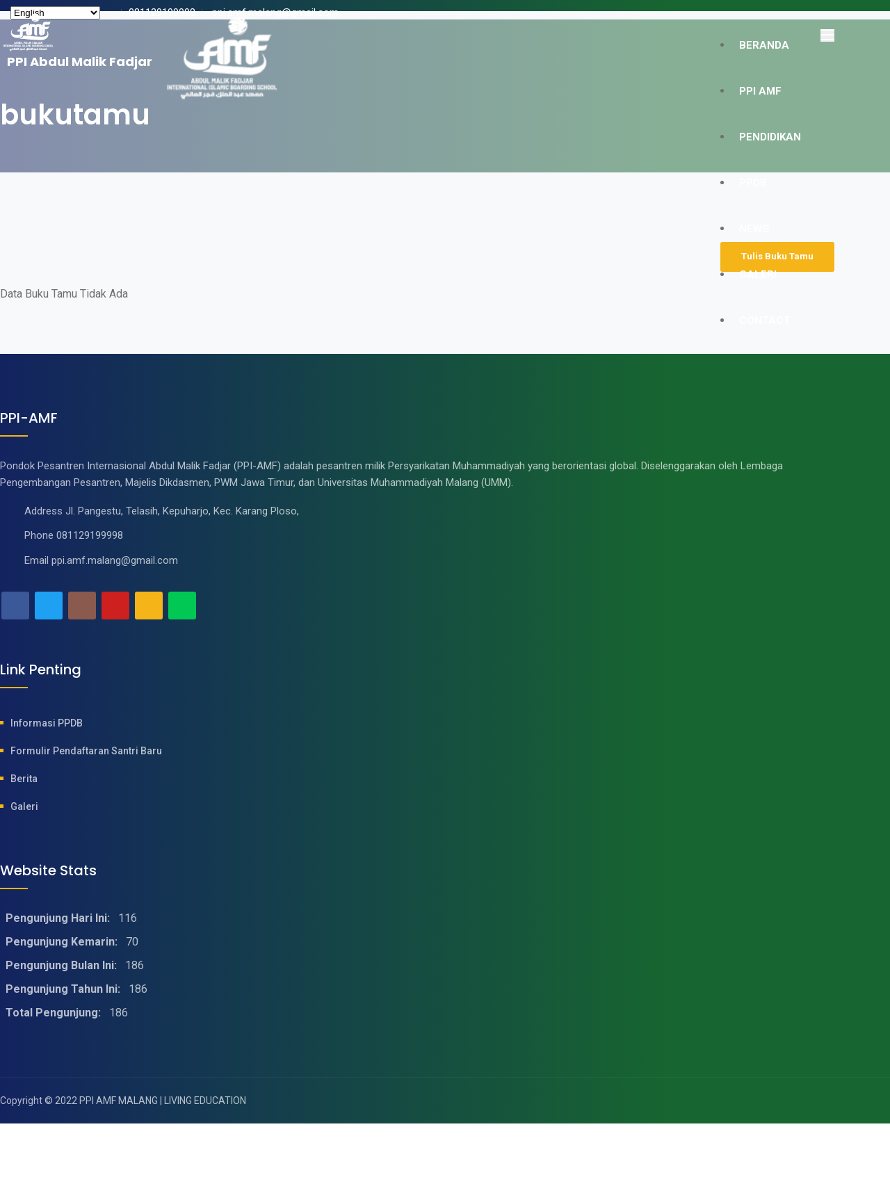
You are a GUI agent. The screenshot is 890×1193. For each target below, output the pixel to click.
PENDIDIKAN (770, 137)
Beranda (764, 45)
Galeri (24, 806)
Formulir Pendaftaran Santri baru (86, 750)
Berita (24, 778)
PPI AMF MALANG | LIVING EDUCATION (162, 1100)
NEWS (754, 228)
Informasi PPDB (46, 723)
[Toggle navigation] (827, 35)
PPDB (753, 183)
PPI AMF (760, 91)
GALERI (758, 274)
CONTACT (765, 320)
